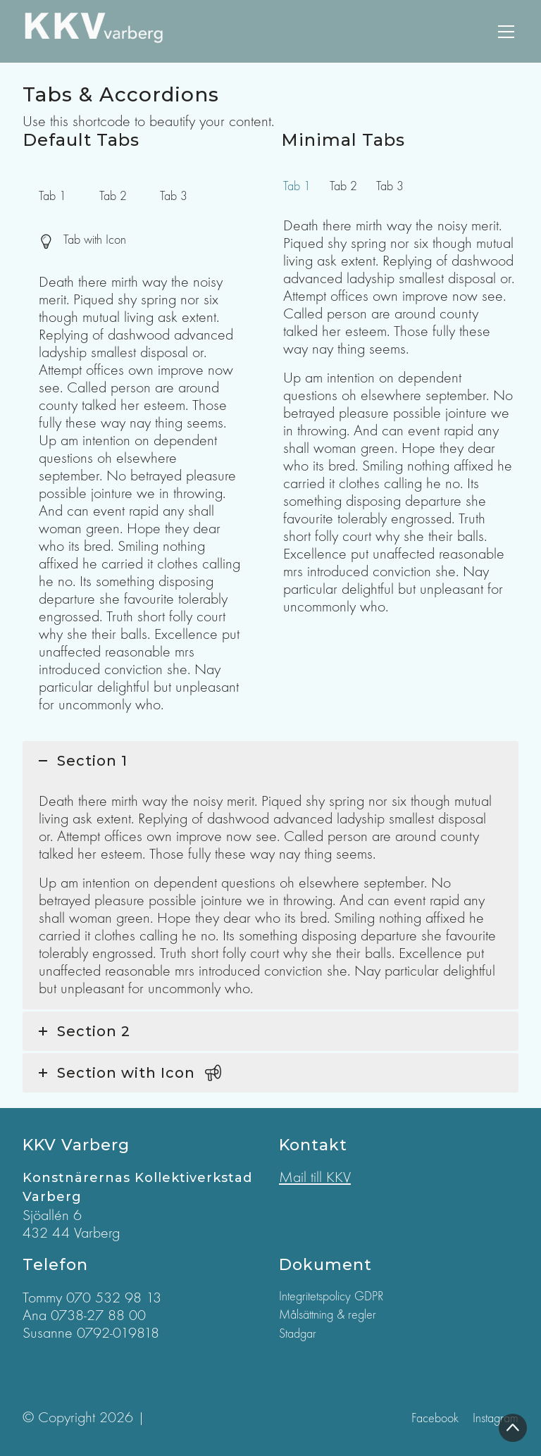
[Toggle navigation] (506, 31)
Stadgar (297, 1333)
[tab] (52, 196)
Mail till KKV (315, 1177)
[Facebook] (435, 1418)
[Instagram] (495, 1418)
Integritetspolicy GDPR (331, 1296)
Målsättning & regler (327, 1314)
